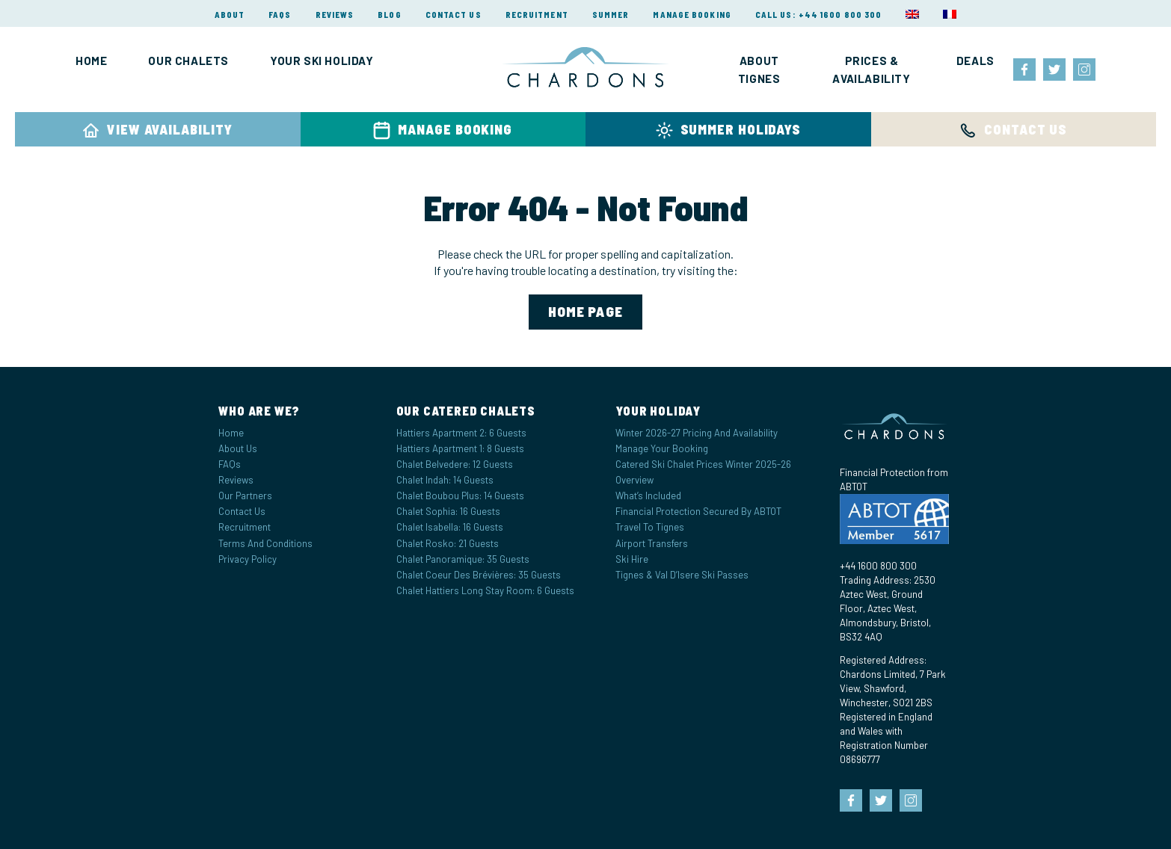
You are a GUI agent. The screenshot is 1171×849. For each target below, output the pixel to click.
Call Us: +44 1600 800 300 (818, 14)
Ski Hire (631, 559)
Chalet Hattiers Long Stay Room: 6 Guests (485, 590)
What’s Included (648, 495)
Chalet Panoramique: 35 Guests (462, 559)
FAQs (279, 14)
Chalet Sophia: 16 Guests (448, 511)
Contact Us (453, 14)
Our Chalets (188, 60)
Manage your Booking (661, 448)
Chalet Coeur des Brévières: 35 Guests (478, 575)
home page (586, 311)
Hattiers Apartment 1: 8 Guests (460, 448)
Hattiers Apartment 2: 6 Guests (461, 433)
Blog (389, 14)
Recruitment (536, 14)
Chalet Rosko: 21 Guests (447, 543)
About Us (237, 448)
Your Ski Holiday (322, 60)
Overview (634, 480)
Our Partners (245, 495)
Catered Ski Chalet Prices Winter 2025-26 (703, 464)
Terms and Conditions (265, 543)
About (230, 14)
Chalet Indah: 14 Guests (445, 480)
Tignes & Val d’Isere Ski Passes (682, 575)
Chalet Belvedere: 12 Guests (454, 464)
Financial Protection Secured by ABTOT (698, 511)
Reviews (335, 14)
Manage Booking (692, 14)
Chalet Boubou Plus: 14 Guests (460, 495)
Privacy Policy (247, 559)
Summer (611, 14)
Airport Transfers (651, 543)
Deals (975, 60)
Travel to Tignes (649, 527)
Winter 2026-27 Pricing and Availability (696, 433)
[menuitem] (912, 14)
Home (91, 60)
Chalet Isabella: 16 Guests (449, 527)
